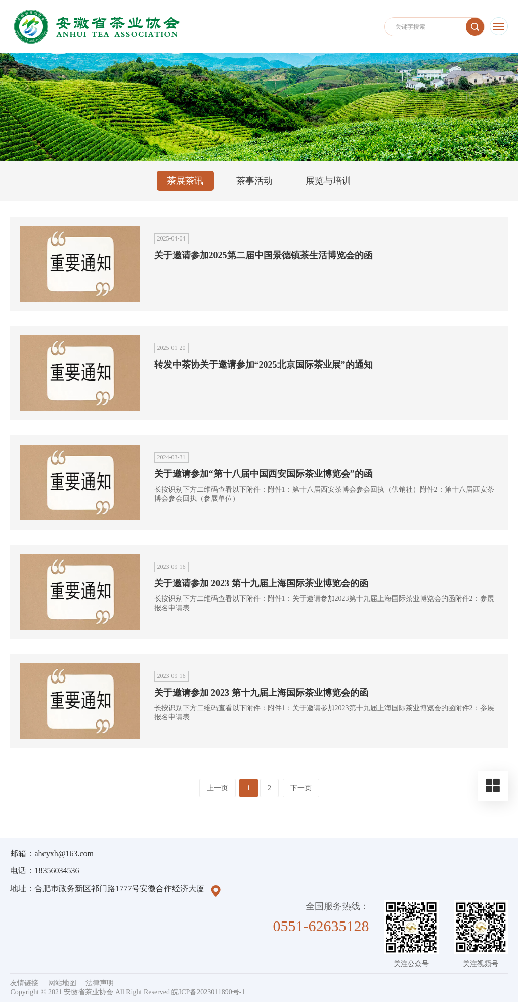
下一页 (301, 788)
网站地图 (62, 983)
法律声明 (99, 983)
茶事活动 (254, 181)
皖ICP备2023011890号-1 (208, 992)
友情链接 (24, 983)
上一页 (217, 788)
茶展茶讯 (185, 181)
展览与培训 (328, 181)
